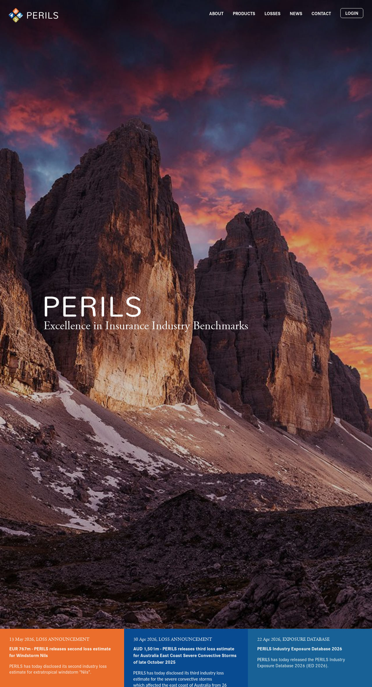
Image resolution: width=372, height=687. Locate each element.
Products (244, 13)
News (296, 13)
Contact (321, 13)
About (216, 13)
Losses (272, 13)
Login (351, 13)
